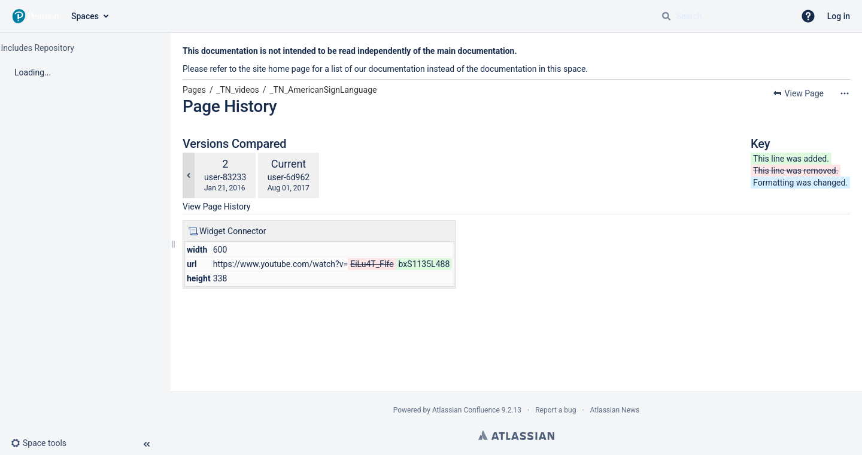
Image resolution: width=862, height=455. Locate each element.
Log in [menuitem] (838, 16)
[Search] (666, 16)
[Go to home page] (35, 16)
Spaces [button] (85, 16)
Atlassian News (615, 410)
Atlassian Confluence (466, 410)
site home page (281, 69)
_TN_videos (237, 90)
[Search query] (723, 16)
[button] (808, 16)
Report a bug (555, 410)
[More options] (844, 93)
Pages (194, 90)
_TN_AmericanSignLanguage (323, 90)
